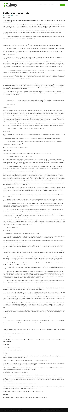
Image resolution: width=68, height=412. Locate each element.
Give (62, 4)
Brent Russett (15, 15)
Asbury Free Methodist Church (12, 410)
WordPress (63, 410)
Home (28, 4)
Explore (33, 4)
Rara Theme (53, 410)
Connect (39, 4)
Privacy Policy (21, 410)
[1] (6, 67)
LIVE (57, 4)
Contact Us (51, 4)
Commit (45, 4)
